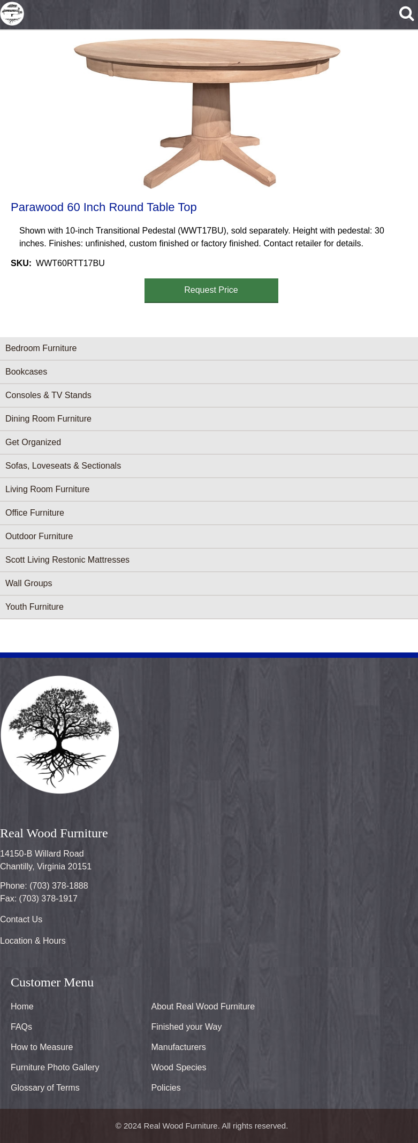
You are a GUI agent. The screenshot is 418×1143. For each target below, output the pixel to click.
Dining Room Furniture (48, 418)
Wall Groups (28, 583)
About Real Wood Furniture (203, 1006)
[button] (207, 113)
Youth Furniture (34, 606)
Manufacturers (178, 1047)
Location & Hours (33, 940)
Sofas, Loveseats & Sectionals (63, 465)
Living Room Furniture (47, 489)
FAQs (21, 1026)
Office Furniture (34, 512)
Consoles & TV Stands (48, 395)
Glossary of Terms (45, 1087)
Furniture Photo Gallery (55, 1067)
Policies (166, 1087)
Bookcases (26, 371)
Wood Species (179, 1067)
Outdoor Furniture (39, 536)
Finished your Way (186, 1026)
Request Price (211, 289)
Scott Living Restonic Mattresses (67, 559)
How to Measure (42, 1047)
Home (22, 1006)
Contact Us (21, 919)
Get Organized (33, 442)
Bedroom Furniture (41, 348)
